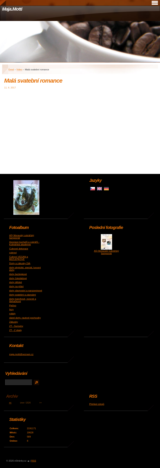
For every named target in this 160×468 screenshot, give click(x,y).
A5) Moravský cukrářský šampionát (106, 252)
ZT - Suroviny (16, 326)
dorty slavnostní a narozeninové (25, 290)
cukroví (13, 252)
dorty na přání (16, 286)
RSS (33, 460)
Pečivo (12, 305)
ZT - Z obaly (15, 330)
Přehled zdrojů (96, 404)
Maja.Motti (12, 9)
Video (19, 69)
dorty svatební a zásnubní (22, 294)
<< (10, 403)
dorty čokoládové (18, 278)
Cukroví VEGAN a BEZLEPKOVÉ (18, 257)
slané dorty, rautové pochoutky (25, 317)
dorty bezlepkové (18, 274)
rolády (12, 313)
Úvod (11, 69)
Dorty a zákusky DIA (19, 263)
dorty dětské (15, 282)
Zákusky (13, 322)
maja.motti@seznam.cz (21, 354)
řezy (11, 309)
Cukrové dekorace (18, 248)
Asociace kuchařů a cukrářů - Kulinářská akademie (24, 243)
